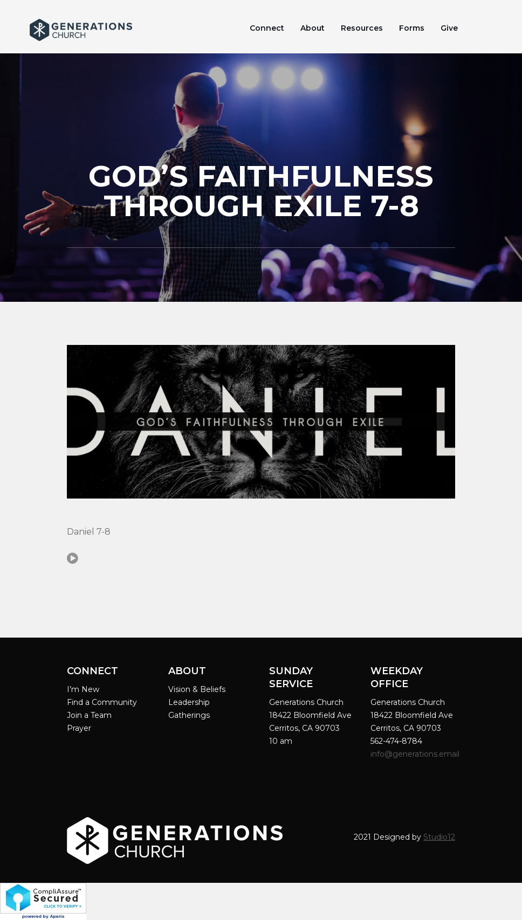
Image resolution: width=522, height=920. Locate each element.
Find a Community (102, 702)
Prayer (79, 728)
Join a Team (89, 715)
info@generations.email (416, 754)
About (312, 28)
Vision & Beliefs (196, 689)
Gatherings (189, 715)
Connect (267, 28)
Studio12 (439, 837)
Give (449, 28)
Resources (362, 28)
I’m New (83, 689)
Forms (411, 28)
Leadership (189, 702)
